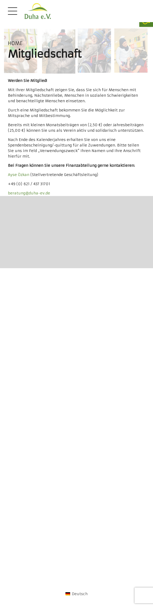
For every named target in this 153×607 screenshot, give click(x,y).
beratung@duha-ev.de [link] (29, 193)
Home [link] (15, 43)
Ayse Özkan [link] (18, 174)
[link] (37, 11)
